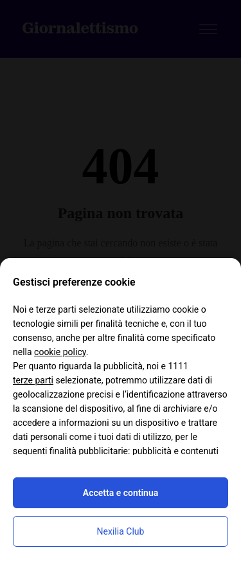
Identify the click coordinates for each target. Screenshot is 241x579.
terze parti (33, 380)
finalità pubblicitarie (88, 451)
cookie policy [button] (60, 352)
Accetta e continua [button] (120, 493)
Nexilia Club (121, 531)
